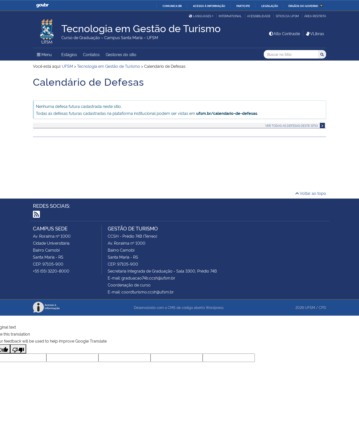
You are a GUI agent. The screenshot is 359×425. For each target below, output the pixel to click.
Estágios (69, 54)
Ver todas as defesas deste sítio (291, 125)
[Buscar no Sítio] (291, 54)
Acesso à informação (209, 6)
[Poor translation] (18, 349)
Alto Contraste (284, 33)
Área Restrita (315, 16)
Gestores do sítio (121, 54)
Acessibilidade (258, 16)
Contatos (91, 54)
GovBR (42, 5)
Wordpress (215, 307)
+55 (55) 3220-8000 (51, 271)
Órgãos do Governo (303, 6)
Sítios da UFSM (287, 16)
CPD (322, 307)
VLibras (314, 33)
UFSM (310, 307)
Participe (243, 6)
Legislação (269, 6)
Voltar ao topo (310, 193)
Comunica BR (172, 6)
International (230, 16)
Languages (200, 16)
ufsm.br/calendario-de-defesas (226, 113)
